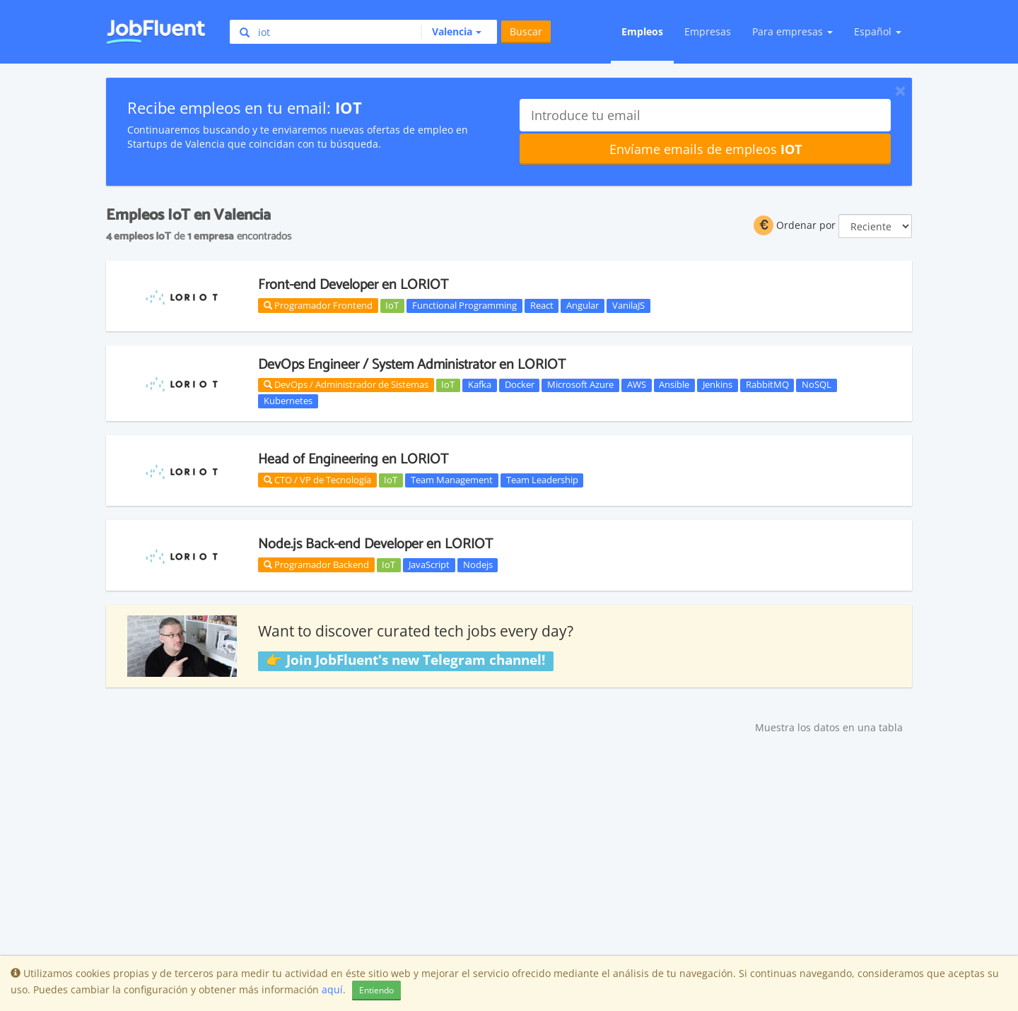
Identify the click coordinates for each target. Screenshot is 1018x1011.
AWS (636, 385)
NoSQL (816, 385)
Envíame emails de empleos (705, 149)
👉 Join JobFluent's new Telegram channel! (405, 660)
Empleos (642, 31)
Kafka (479, 385)
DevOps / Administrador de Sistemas (346, 384)
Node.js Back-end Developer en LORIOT (375, 544)
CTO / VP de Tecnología (317, 479)
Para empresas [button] (792, 31)
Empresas (707, 31)
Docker (519, 385)
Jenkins (717, 385)
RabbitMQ (767, 385)
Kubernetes (288, 400)
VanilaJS (628, 305)
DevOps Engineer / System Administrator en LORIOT (412, 365)
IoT (392, 305)
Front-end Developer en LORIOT (353, 285)
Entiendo (376, 990)
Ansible (674, 385)
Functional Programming (464, 305)
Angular (582, 305)
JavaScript (429, 564)
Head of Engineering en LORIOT (353, 459)
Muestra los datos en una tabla (829, 727)
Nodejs (478, 564)
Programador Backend (316, 564)
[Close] (900, 90)
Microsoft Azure (580, 385)
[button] (451, 32)
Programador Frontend (318, 305)
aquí (332, 989)
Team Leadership (542, 479)
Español (877, 31)
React (542, 305)
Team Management (452, 479)
